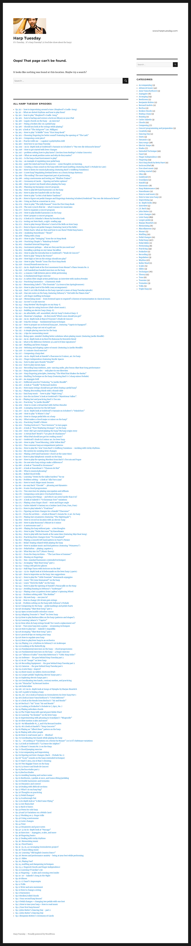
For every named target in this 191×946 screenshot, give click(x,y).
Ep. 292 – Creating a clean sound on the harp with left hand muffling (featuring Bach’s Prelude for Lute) (60, 167)
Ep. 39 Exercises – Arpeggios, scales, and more (35, 832)
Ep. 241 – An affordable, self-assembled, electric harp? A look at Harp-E (46, 313)
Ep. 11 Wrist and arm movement (29, 887)
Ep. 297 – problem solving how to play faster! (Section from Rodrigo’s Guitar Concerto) (53, 152)
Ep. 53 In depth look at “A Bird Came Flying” (34, 801)
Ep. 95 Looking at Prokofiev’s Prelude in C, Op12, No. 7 (38, 706)
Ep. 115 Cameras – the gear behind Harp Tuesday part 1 (39, 666)
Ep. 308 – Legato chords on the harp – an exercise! (37, 121)
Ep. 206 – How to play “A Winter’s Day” (32, 414)
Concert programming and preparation (156, 128)
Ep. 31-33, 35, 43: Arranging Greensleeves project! (37, 847)
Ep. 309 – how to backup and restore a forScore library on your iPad (44, 118)
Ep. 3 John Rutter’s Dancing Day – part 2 (33, 910)
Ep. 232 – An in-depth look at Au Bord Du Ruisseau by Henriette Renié (45, 339)
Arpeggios (143, 94)
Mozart (142, 231)
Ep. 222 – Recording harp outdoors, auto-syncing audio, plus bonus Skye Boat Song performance (57, 368)
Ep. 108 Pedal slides (23, 686)
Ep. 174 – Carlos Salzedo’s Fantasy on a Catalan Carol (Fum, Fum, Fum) (46, 505)
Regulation (143, 257)
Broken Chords (145, 111)
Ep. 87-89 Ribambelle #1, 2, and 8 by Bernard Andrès (38, 723)
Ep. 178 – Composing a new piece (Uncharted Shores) (38, 494)
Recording (143, 254)
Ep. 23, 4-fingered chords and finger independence (37, 867)
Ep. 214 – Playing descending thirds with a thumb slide (39, 391)
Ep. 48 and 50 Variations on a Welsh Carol (33, 812)
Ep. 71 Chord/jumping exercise (28, 749)
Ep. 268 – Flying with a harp (27, 236)
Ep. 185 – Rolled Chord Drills (27, 474)
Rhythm (142, 260)
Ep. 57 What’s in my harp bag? (28, 789)
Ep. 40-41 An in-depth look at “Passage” (33, 830)
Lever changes (145, 214)
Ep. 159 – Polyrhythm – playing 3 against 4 (34, 548)
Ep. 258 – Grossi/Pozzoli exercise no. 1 (32, 264)
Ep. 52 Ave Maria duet (24, 804)
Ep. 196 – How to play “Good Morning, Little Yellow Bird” (40, 442)
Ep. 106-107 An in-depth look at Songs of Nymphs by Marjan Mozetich (46, 689)
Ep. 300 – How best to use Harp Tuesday (32, 144)
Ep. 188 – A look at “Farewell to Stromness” (34, 465)
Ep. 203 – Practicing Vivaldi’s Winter (31, 422)
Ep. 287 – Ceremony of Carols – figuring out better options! (41, 181)
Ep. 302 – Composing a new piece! (30, 138)
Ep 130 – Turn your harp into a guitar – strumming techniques (42, 626)
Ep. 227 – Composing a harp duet (29, 353)
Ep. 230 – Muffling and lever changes (31, 345)
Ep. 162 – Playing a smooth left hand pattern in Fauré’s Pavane (42, 540)
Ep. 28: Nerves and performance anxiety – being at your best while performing (49, 855)
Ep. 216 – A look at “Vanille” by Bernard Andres (36, 385)
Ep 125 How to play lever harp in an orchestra (35, 640)
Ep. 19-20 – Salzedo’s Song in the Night (32, 876)
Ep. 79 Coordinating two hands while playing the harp (38, 738)
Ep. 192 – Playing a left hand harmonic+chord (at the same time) (43, 454)
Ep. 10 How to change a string (28, 890)
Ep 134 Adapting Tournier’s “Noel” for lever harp (36, 614)
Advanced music (146, 88)
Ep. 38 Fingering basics (25, 835)
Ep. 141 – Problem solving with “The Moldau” (35, 594)
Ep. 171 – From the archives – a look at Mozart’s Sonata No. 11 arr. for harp (47, 514)
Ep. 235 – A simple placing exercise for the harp (36, 330)
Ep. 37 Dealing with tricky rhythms (30, 838)
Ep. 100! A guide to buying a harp (29, 692)
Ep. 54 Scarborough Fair (25, 798)
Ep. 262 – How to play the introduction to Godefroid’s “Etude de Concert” (47, 253)
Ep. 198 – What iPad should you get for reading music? (39, 436)
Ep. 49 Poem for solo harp (26, 810)
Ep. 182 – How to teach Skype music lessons (34, 482)
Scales (141, 266)
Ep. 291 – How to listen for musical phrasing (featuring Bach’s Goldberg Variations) (52, 170)
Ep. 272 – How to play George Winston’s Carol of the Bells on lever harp (46, 224)
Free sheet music (146, 168)
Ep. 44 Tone (20, 824)
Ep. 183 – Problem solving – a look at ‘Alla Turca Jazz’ (38, 480)
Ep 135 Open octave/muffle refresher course (34, 612)
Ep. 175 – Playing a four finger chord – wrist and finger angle (42, 502)
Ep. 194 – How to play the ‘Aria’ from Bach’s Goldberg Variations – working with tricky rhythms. (57, 448)
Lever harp (143, 217)
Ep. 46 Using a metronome (27, 818)
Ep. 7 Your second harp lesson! (28, 898)
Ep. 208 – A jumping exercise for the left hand (35, 408)
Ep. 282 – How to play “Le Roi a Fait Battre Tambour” (38, 195)
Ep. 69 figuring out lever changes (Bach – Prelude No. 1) (39, 755)
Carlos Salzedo (145, 119)
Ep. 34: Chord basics (24, 844)
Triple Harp (144, 289)
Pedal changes (145, 237)
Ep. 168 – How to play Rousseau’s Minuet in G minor (38, 523)
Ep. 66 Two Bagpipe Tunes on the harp (32, 764)
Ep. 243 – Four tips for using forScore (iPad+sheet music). (40, 307)
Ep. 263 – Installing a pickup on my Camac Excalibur (38, 250)
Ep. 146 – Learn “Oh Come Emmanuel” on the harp (37, 580)
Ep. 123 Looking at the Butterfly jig (30, 646)
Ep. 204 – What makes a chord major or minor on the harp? (41, 419)
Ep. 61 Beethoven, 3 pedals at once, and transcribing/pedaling (42, 778)
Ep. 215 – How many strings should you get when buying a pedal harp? (46, 388)
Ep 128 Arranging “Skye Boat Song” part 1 (33, 632)
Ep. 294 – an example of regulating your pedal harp (37, 161)
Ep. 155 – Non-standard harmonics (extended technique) (40, 560)
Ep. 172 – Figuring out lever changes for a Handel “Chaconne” (42, 511)
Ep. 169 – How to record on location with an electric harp (40, 520)
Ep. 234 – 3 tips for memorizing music (32, 333)
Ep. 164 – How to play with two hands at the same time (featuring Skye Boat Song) (51, 534)
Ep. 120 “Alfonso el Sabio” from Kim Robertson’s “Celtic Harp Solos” (45, 655)
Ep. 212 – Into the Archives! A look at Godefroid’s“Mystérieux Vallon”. (46, 396)
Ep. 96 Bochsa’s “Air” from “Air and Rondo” (35, 703)
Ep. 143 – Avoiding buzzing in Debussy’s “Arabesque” (38, 589)
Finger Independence (148, 157)
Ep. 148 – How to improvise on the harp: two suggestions (40, 574)
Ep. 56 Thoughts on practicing (28, 792)
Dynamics (143, 140)
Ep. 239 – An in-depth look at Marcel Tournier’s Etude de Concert (44, 319)
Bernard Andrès (146, 105)
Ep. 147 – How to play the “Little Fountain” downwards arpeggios (44, 577)
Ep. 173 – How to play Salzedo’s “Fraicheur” (34, 508)
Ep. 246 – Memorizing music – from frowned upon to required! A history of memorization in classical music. (63, 299)
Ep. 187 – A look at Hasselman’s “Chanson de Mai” (37, 468)
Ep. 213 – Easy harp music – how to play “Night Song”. (39, 393)
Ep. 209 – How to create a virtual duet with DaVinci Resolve (41, 405)
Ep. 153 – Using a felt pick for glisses (31, 566)
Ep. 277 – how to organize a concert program (35, 210)
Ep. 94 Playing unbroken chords (29, 709)
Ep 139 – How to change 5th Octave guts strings (36, 600)
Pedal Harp (143, 240)
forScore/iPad (145, 165)
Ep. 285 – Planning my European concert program (37, 187)
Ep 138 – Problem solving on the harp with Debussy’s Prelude (42, 603)
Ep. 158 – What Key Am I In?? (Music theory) (34, 551)
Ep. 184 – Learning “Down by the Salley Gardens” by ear (39, 477)
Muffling (143, 234)
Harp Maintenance (147, 188)
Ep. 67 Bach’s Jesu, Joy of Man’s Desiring (33, 761)
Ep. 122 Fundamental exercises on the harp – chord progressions (43, 649)
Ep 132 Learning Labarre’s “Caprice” (31, 620)
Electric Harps (145, 145)
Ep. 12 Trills (20, 884)
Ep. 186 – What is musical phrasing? (31, 471)
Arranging (143, 97)
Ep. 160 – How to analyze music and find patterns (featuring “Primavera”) (47, 546)
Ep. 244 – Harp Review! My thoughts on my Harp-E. (38, 304)
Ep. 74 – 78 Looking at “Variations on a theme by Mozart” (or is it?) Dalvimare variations (54, 741)
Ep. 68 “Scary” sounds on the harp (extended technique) (40, 758)
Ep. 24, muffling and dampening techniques (34, 864)
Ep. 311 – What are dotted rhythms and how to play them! (40, 112)
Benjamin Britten (146, 102)
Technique (143, 272)
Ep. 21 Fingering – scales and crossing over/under (37, 873)
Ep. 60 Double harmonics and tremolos (32, 781)
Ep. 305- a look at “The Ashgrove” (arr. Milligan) (36, 129)
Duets (141, 137)
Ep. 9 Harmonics (22, 893)
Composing (144, 125)
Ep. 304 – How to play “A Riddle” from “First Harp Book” (40, 132)
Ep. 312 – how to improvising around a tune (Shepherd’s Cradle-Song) (46, 109)
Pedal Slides (144, 243)
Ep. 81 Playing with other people (29, 732)
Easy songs (144, 142)
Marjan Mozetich (146, 223)
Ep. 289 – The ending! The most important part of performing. (42, 175)
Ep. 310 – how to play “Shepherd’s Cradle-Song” (36, 115)
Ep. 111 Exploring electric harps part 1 (31, 678)
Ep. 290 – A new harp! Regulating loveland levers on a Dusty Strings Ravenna (48, 172)
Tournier (143, 280)
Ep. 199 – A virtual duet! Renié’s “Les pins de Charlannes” (40, 434)
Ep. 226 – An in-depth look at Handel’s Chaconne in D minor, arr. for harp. (48, 356)
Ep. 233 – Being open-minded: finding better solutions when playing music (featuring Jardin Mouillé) (59, 336)
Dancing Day (144, 134)
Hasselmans (144, 191)
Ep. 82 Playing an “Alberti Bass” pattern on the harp (38, 729)
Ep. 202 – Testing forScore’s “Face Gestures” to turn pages (41, 425)
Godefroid (143, 177)
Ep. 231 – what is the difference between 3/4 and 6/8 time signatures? (45, 342)
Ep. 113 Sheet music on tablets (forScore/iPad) (35, 672)
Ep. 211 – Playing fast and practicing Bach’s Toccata (37, 399)
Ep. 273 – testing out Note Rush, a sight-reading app (38, 221)
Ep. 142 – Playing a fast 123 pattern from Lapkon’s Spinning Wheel (44, 591)
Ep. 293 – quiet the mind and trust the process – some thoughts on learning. (48, 164)
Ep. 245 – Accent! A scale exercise (30, 302)
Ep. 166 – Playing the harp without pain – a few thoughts (40, 528)
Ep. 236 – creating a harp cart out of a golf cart (35, 327)
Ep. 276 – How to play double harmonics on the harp (38, 213)
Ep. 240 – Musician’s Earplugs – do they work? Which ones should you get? (48, 316)
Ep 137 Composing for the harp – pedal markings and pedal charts (44, 606)
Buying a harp (145, 114)
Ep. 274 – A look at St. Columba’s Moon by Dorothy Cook (40, 218)
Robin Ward (144, 263)
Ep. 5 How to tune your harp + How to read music (36, 904)
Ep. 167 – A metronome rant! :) (29, 525)
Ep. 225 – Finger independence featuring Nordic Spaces (39, 359)
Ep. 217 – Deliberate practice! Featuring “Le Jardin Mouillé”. (41, 382)
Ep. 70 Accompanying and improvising (32, 752)
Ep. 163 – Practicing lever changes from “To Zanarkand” (40, 537)
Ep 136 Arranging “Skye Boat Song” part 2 (33, 609)
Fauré (141, 154)
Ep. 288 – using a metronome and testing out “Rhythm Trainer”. (43, 178)
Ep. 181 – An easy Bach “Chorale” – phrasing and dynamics (41, 485)
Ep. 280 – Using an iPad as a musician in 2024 (35, 201)
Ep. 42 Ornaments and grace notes (30, 827)
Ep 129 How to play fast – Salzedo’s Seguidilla (35, 629)
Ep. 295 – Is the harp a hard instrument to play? (36, 158)
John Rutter (144, 211)
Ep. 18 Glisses (21, 878)
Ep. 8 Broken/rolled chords (27, 896)
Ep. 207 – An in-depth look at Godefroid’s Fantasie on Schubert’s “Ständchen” (50, 411)
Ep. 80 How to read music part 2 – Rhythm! (34, 735)
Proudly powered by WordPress (41, 934)
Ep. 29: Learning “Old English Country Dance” (35, 853)
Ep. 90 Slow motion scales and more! (31, 721)
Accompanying (145, 85)
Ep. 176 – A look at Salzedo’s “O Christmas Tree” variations (41, 500)
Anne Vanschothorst (148, 91)
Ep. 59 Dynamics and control (28, 784)
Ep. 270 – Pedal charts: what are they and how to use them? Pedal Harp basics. (49, 230)
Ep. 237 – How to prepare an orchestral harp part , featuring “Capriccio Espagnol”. (51, 325)
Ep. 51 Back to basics (24, 807)
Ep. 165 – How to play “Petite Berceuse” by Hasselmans (39, 531)
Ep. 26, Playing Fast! (24, 861)
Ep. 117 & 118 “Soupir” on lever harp (30, 660)
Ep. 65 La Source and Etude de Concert (32, 766)
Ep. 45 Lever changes (24, 821)
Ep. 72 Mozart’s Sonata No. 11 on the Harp (33, 746)
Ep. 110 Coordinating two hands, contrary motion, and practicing (43, 680)
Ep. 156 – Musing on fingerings (29, 557)
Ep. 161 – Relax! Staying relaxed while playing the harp (39, 543)
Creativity (143, 131)
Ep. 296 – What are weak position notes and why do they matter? (43, 155)
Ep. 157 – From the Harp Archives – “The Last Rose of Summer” (43, 554)
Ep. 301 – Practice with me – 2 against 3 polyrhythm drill (40, 141)
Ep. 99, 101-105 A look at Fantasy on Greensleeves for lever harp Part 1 (45, 695)
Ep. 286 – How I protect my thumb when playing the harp (40, 184)
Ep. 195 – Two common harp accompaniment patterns (39, 445)
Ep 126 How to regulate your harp (29, 637)
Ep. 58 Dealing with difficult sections (31, 787)
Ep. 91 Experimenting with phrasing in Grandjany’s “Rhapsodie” (43, 718)
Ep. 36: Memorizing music (26, 841)
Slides (141, 269)
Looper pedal (144, 220)
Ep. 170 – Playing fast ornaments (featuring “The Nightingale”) (43, 517)
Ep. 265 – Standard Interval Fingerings (32, 244)
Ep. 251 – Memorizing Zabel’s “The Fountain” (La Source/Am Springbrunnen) (49, 284)
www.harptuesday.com (165, 31)
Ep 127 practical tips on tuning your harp (33, 634)
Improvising (144, 200)
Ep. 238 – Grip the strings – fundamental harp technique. (40, 322)
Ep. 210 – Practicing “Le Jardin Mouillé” (32, 402)
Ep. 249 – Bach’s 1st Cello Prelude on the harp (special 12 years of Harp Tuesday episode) (54, 290)
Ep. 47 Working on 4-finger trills (29, 815)
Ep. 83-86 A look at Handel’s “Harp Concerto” (35, 726)
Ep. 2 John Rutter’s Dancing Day (29, 913)
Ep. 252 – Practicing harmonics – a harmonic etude (38, 282)
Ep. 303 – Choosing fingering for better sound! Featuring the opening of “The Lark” (52, 135)
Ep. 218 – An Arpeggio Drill (27, 379)
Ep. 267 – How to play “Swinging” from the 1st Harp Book (40, 238)
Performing (144, 246)
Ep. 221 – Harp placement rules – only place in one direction (41, 370)
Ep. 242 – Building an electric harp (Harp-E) (34, 310)
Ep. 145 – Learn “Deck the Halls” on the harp (35, 583)
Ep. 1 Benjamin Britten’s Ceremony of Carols (34, 916)
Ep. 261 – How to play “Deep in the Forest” (34, 256)
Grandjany (143, 180)
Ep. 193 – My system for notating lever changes (36, 451)
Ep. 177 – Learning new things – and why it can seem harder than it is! (46, 497)
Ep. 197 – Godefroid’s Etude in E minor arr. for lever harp (40, 439)
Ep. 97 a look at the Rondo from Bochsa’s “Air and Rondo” (40, 700)
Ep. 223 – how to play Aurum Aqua (30, 365)
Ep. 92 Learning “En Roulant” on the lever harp (36, 715)
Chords (142, 122)
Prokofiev (143, 251)
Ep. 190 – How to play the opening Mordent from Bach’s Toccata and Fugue (48, 459)
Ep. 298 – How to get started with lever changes (36, 150)
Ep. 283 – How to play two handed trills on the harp (37, 193)
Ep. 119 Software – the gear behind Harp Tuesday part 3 (39, 657)
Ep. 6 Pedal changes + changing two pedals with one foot (40, 901)
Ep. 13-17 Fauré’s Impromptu (28, 881)
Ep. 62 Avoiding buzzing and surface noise (33, 775)
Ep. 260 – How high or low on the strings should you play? (40, 259)
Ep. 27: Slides (21, 858)
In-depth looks (145, 203)
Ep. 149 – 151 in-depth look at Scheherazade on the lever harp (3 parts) (46, 571)
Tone (141, 277)
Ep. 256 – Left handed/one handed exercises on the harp (40, 270)
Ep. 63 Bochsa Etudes (24, 772)
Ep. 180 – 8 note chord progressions (31, 488)
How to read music (147, 194)
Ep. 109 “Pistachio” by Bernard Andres (32, 683)
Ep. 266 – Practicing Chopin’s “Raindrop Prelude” (37, 241)
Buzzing (142, 117)
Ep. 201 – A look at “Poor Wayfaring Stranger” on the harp (40, 428)
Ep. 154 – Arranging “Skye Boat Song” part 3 (34, 563)
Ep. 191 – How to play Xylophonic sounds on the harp (38, 457)
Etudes (142, 148)
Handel (142, 183)
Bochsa (142, 108)
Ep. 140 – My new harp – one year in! (31, 597)
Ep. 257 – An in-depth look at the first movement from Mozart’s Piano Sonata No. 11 (52, 267)
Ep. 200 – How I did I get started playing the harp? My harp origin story (46, 431)
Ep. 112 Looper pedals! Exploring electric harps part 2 (38, 675)
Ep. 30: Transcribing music (27, 850)
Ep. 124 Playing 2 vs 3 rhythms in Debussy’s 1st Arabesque (40, 643)
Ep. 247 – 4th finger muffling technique (32, 296)
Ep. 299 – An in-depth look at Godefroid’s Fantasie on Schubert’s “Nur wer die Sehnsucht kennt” (58, 147)
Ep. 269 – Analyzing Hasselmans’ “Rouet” (34, 233)
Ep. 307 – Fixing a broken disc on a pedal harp (35, 124)
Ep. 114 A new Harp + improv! (28, 669)
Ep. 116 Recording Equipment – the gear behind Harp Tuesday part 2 (45, 663)
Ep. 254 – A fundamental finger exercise (33, 276)
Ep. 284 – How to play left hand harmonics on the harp (39, 190)
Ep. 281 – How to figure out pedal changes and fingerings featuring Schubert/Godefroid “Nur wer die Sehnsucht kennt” (67, 198)
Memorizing (144, 226)
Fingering (143, 160)
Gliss (141, 174)
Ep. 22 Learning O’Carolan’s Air (29, 870)
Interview (143, 206)
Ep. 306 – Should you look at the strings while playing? (39, 127)
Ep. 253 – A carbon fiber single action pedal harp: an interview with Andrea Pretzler (51, 279)
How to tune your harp (148, 197)
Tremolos (143, 283)
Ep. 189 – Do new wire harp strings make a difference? (39, 462)
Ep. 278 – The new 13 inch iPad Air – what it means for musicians (43, 207)
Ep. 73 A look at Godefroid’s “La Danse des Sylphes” (38, 744)
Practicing (143, 249)
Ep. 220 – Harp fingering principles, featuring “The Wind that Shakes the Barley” (50, 373)
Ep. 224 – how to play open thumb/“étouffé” (34, 362)
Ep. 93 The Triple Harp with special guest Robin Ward (38, 712)
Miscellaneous (145, 229)
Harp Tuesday (27, 38)
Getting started (145, 171)
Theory (142, 274)
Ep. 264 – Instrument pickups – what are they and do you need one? (45, 247)
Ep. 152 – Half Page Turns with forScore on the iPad (37, 568)
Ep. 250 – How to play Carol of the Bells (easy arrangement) (41, 287)
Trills (141, 286)
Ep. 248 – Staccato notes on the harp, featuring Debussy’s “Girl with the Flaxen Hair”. (52, 293)
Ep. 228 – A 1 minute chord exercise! (31, 350)
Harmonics (144, 185)
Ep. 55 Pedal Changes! (24, 795)
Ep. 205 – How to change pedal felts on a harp (35, 416)
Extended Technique (148, 151)
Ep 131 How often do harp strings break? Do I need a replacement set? (45, 623)
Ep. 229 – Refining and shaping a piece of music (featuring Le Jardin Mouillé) (49, 348)
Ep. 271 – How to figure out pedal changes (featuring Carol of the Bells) (46, 227)
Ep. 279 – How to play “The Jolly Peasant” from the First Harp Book (44, 204)
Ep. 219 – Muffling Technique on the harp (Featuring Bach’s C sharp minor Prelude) (52, 376)
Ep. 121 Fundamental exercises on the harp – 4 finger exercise (42, 652)
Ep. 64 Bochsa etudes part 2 (27, 769)
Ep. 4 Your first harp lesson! (27, 907)
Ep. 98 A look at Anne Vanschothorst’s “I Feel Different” (40, 698)
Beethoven (143, 99)
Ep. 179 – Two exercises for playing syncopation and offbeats (42, 491)
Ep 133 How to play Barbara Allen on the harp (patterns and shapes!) (45, 617)
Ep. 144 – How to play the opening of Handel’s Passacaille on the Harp (45, 586)
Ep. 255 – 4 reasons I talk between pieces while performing (41, 273)
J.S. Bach (142, 208)
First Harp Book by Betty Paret (152, 163)
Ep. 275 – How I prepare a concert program (34, 216)
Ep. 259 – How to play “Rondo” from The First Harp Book (40, 261)
